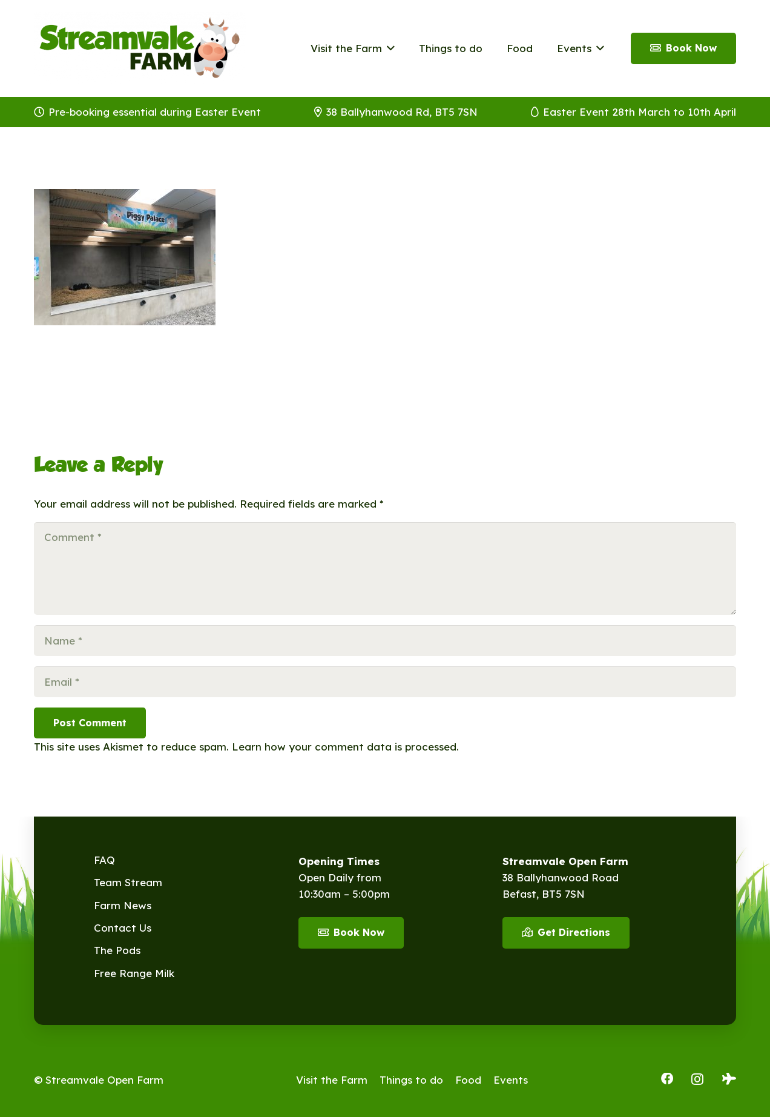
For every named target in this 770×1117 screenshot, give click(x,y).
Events (510, 1079)
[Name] (385, 640)
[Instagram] (697, 1079)
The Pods (117, 950)
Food (468, 1079)
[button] (388, 48)
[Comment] (385, 568)
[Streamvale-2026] (140, 48)
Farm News (122, 905)
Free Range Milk (134, 973)
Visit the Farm (331, 1079)
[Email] (385, 681)
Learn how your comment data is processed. (345, 746)
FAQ (104, 859)
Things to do (411, 1079)
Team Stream (128, 882)
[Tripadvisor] (729, 1079)
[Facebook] (667, 1079)
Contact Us (122, 927)
